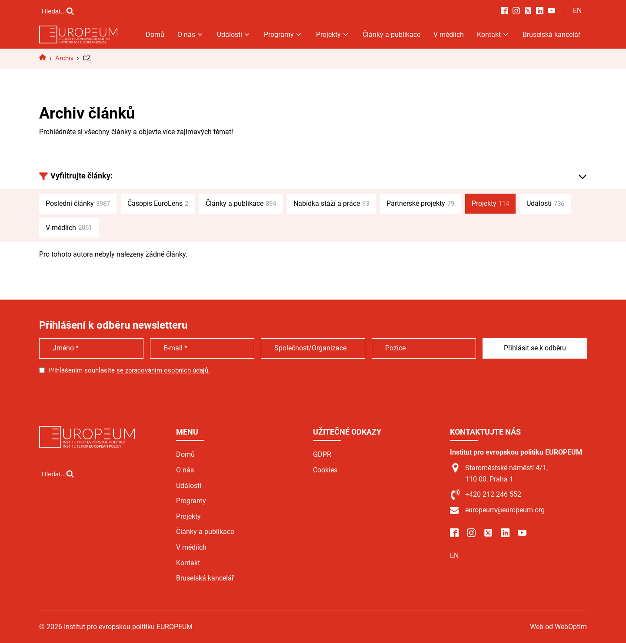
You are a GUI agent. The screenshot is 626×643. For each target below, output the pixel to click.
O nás (190, 34)
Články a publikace (391, 34)
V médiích (448, 34)
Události (234, 34)
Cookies (325, 470)
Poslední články (78, 203)
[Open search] (58, 11)
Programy (283, 34)
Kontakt (493, 34)
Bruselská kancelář (551, 34)
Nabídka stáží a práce (331, 203)
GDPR (322, 454)
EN (577, 11)
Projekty (333, 34)
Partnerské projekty (420, 203)
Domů (155, 34)
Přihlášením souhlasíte (129, 370)
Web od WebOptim (558, 627)
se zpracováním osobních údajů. (163, 370)
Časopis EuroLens (157, 203)
